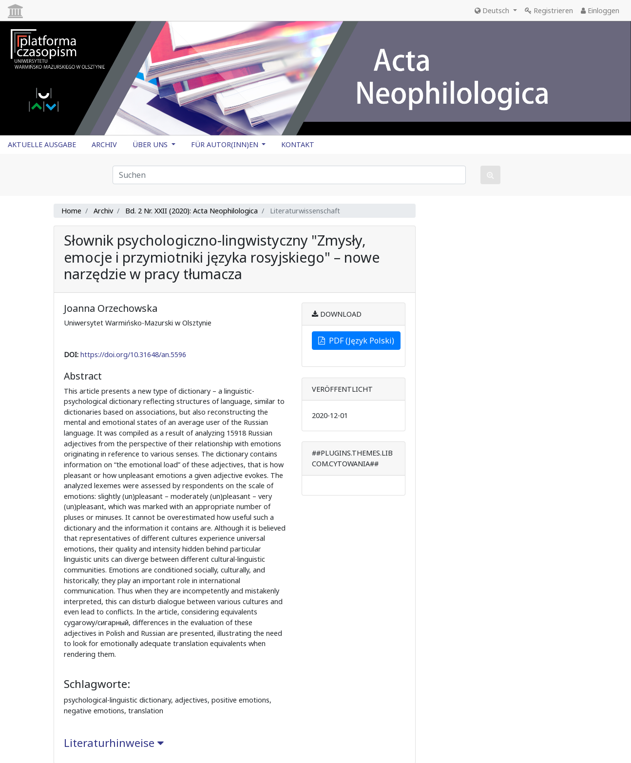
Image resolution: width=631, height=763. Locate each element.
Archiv (103, 210)
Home (71, 210)
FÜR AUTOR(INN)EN (225, 144)
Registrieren (549, 10)
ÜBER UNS (151, 144)
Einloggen (600, 10)
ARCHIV (104, 144)
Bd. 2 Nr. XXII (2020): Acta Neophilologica (191, 210)
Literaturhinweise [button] (114, 742)
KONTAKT (297, 144)
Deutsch (493, 10)
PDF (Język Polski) (356, 340)
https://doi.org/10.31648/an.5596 (133, 354)
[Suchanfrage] (289, 175)
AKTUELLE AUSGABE (42, 144)
